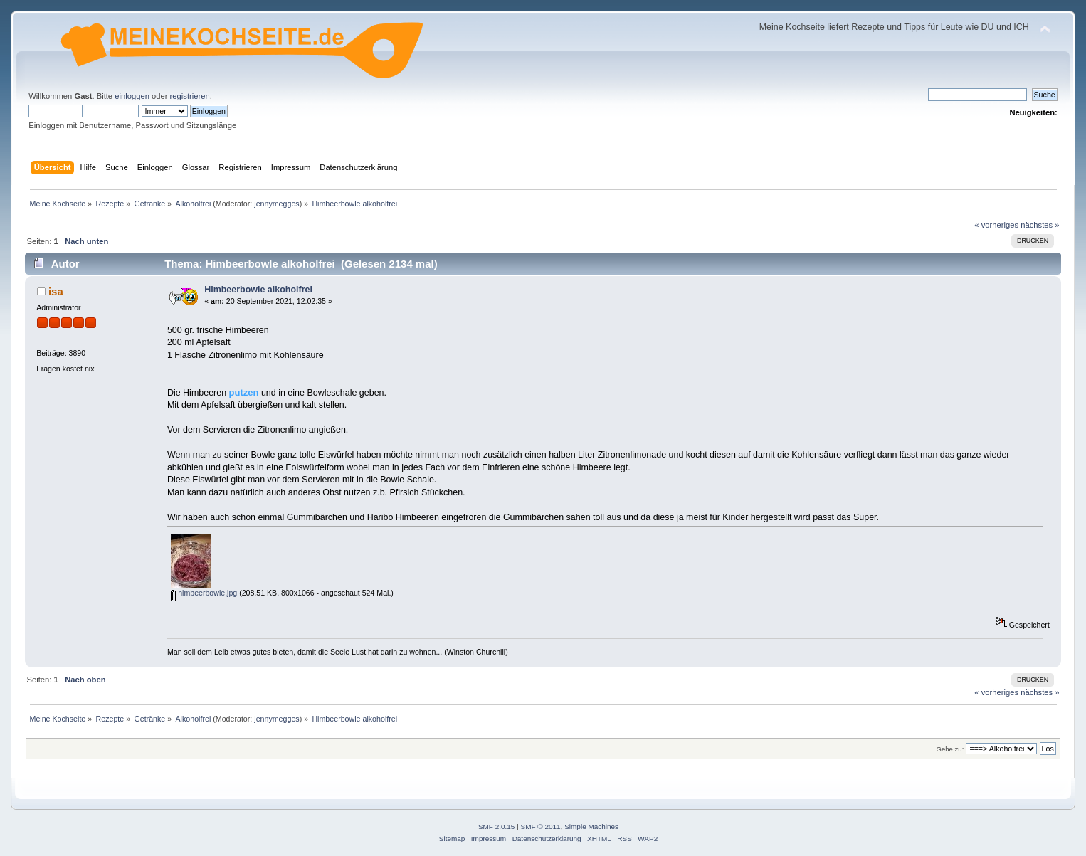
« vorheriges (996, 225)
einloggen (132, 96)
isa (55, 291)
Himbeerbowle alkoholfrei (258, 290)
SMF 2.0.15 (496, 826)
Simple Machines (591, 826)
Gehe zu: (950, 749)
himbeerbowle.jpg (204, 592)
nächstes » (1040, 225)
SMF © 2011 (541, 826)
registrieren (190, 96)
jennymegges (276, 203)
